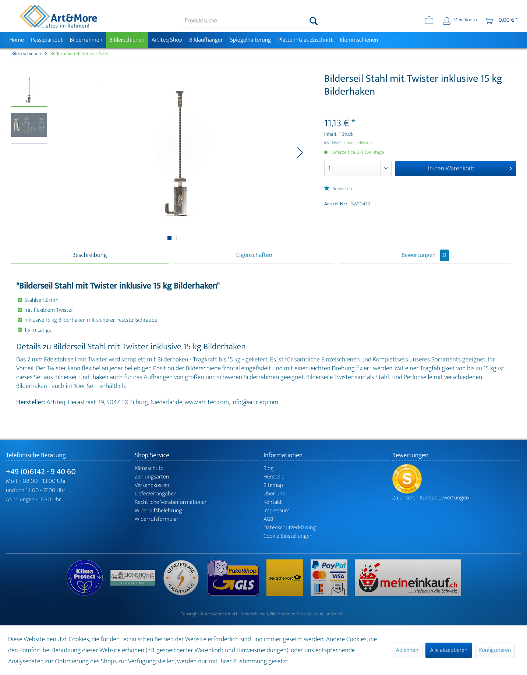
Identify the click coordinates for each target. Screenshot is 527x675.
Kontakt (273, 502)
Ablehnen (407, 650)
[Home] (16, 40)
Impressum (277, 510)
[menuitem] (251, 21)
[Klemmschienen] (359, 40)
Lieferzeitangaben (156, 494)
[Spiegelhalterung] (250, 40)
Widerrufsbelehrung (158, 510)
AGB (268, 519)
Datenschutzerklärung (290, 527)
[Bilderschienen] (127, 40)
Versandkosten (152, 485)
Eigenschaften (254, 255)
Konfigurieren (495, 650)
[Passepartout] (46, 40)
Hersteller (275, 477)
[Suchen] (313, 21)
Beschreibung (89, 255)
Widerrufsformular (156, 519)
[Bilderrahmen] (86, 40)
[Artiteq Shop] (167, 40)
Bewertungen (425, 255)
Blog (269, 468)
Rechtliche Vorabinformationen (171, 502)
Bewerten (338, 189)
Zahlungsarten (152, 477)
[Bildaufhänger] (206, 40)
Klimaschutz (149, 468)
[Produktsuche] (251, 21)
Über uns (274, 494)
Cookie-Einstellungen (288, 536)
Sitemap (273, 485)
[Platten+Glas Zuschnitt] (305, 40)
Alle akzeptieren (448, 650)
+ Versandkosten (358, 143)
